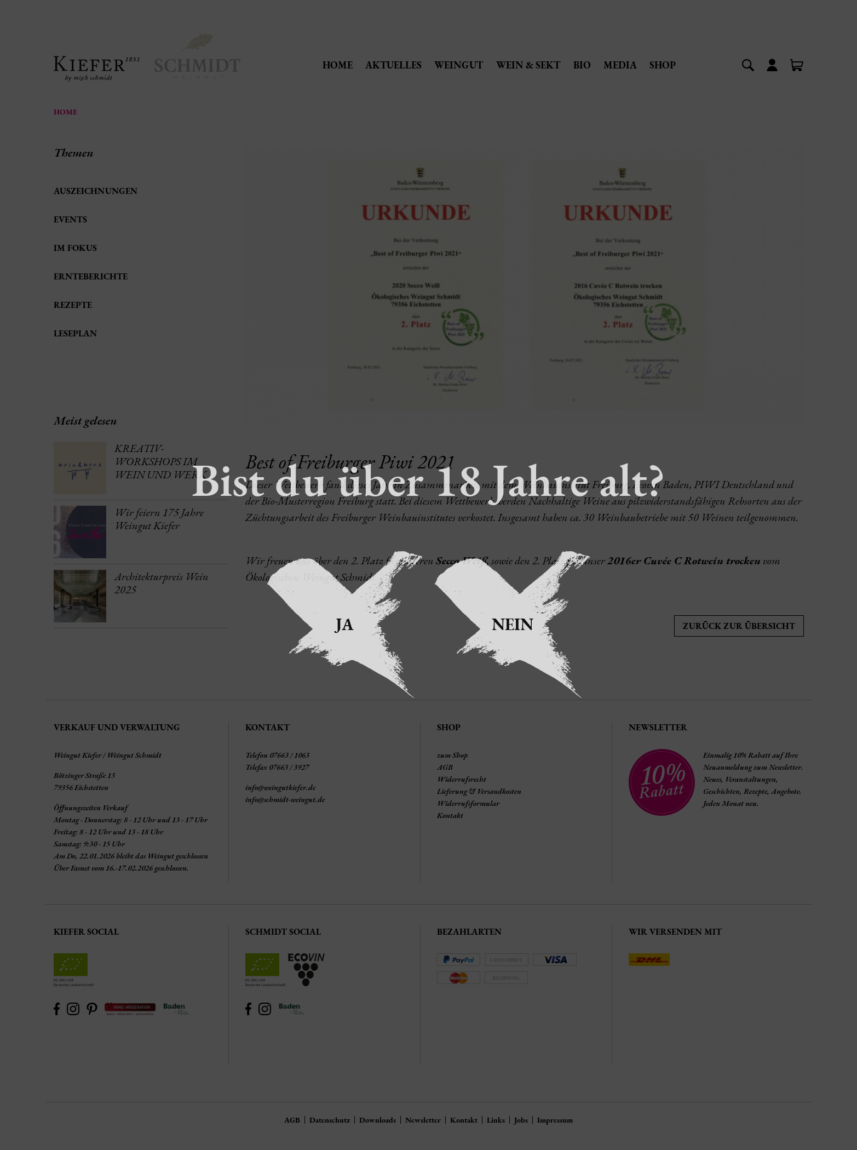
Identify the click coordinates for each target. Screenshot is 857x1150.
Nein (512, 624)
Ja (345, 624)
